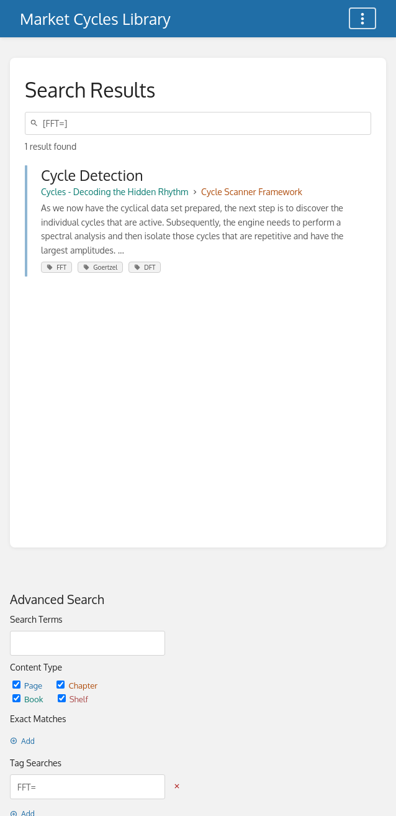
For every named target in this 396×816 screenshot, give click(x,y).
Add (22, 741)
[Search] (36, 123)
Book (28, 699)
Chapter (76, 685)
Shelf (73, 699)
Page (28, 685)
